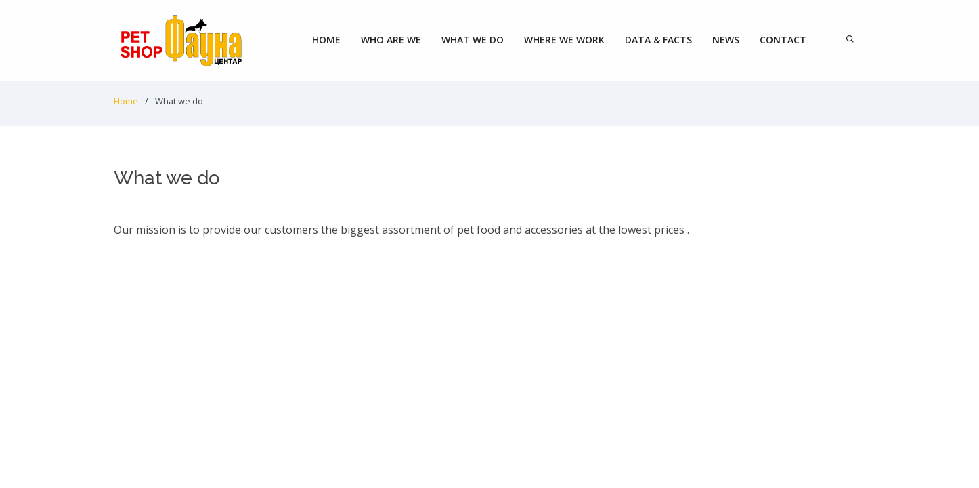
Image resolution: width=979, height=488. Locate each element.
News (725, 39)
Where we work (564, 39)
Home (326, 39)
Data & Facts (658, 39)
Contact (783, 39)
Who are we (391, 39)
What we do (472, 39)
